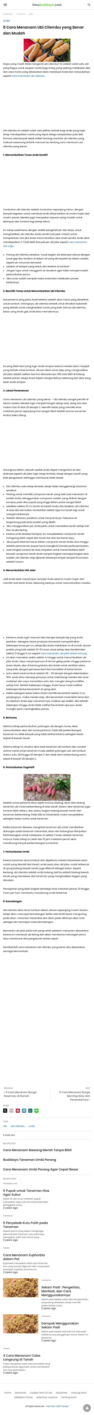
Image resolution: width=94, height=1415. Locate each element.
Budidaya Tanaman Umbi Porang (29, 1160)
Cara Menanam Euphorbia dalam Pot (24, 1257)
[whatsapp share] (30, 1111)
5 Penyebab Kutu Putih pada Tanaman (25, 1225)
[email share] (11, 1111)
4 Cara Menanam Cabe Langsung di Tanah (21, 1357)
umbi (32, 1126)
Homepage (8, 14)
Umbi (31, 14)
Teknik (6, 1248)
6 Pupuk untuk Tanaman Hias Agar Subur (26, 1192)
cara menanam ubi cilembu (28, 75)
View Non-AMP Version (57, 1406)
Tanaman (20, 14)
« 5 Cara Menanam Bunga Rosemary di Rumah (20, 1094)
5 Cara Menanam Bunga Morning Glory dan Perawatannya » (74, 1096)
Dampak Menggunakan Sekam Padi (60, 1325)
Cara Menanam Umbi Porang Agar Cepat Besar (40, 1169)
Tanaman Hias (10, 1183)
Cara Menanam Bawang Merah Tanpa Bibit (37, 1150)
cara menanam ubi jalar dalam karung (64, 653)
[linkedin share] (24, 1111)
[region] (47, 104)
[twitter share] (5, 1111)
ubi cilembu (18, 1126)
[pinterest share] (18, 1111)
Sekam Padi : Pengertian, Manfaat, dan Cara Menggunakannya (60, 1291)
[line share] (36, 1111)
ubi (5, 1126)
